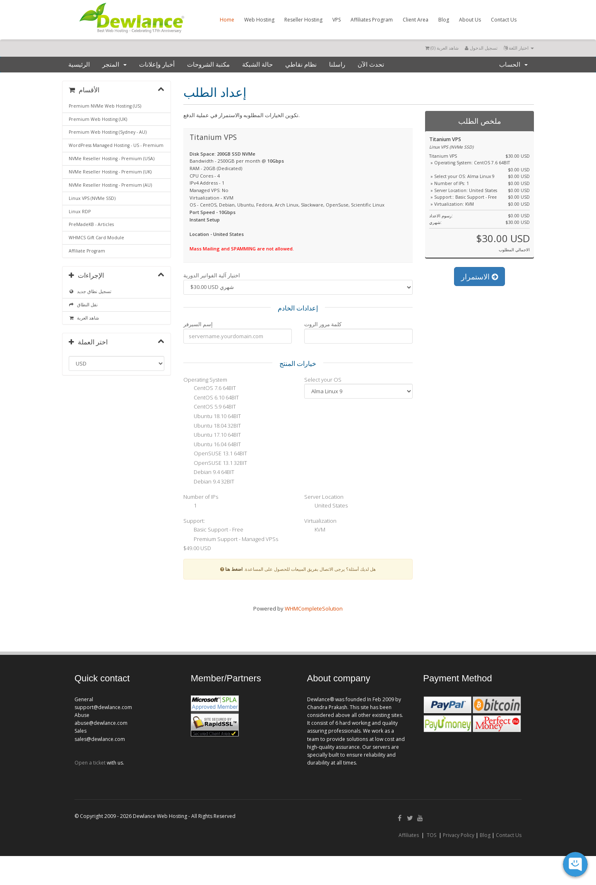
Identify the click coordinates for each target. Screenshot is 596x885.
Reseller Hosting (303, 19)
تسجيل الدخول (481, 48)
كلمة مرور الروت (322, 324)
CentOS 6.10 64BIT (211, 397)
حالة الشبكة (257, 64)
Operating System (205, 379)
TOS (431, 835)
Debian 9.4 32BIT (208, 481)
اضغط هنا (234, 569)
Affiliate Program (87, 251)
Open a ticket (90, 762)
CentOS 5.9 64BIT (209, 407)
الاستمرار (479, 276)
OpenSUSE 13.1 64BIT (215, 454)
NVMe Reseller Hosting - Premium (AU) (110, 185)
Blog (443, 19)
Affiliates (409, 835)
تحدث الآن (371, 64)
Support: (194, 520)
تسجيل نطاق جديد (90, 291)
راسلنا (337, 64)
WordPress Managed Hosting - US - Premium (116, 145)
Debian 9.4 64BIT (208, 472)
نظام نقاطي (301, 64)
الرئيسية (79, 64)
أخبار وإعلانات (157, 64)
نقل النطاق (83, 305)
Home (227, 19)
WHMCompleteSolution (314, 608)
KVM (314, 530)
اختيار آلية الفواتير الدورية (211, 275)
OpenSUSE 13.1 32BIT (215, 463)
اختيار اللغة (519, 48)
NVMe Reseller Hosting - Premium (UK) (110, 172)
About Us (470, 19)
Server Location (324, 496)
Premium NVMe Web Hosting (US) (105, 106)
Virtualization (320, 520)
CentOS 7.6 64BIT (209, 388)
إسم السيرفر (198, 324)
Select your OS (322, 379)
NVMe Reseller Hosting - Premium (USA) (111, 158)
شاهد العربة (84, 318)
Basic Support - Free (213, 530)
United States (326, 505)
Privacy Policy (458, 835)
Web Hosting (259, 19)
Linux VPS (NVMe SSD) (92, 198)
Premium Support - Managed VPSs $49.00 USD (230, 543)
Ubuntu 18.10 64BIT (212, 416)
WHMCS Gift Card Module (96, 237)
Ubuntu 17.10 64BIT (212, 435)
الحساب (513, 64)
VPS (336, 19)
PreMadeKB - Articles (91, 224)
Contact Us (504, 19)
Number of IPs (200, 496)
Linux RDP (80, 211)
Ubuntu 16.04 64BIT (212, 444)
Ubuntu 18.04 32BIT (212, 425)
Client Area (415, 19)
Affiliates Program (372, 19)
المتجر (114, 64)
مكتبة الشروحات (208, 64)
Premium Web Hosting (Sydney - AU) (108, 132)
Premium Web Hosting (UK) (98, 119)
